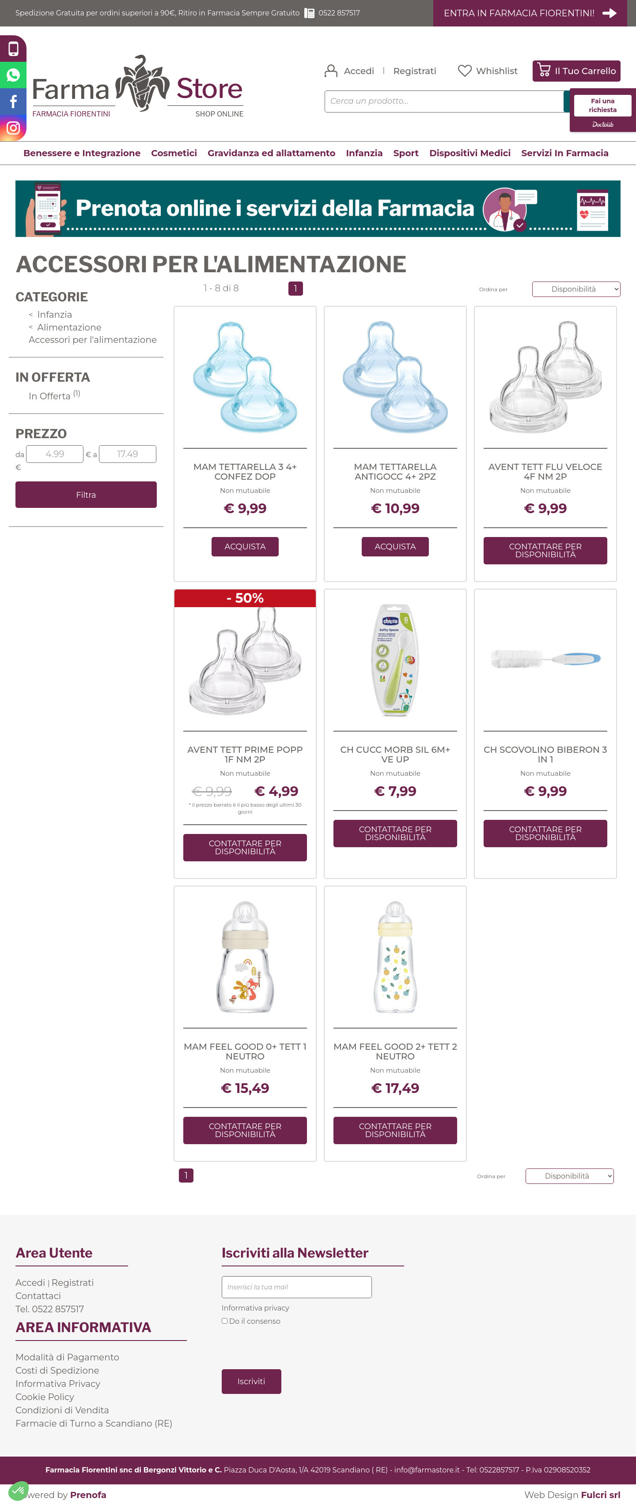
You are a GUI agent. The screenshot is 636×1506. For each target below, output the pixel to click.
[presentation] (289, 1346)
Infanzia (364, 153)
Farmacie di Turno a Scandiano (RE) (94, 1423)
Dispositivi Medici (470, 153)
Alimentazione (65, 327)
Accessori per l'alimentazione (93, 339)
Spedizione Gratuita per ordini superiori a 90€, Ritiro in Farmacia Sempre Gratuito (159, 13)
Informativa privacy (255, 1308)
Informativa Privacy (57, 1383)
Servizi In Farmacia (565, 153)
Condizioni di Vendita (62, 1410)
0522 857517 (342, 13)
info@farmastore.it (427, 1470)
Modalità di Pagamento (67, 1357)
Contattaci (38, 1296)
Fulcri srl (601, 1495)
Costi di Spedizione (57, 1370)
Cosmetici (174, 153)
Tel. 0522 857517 (49, 1309)
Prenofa (88, 1495)
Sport (406, 153)
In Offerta (54, 396)
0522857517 (499, 1470)
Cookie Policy (44, 1397)
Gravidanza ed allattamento (271, 153)
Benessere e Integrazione (81, 153)
